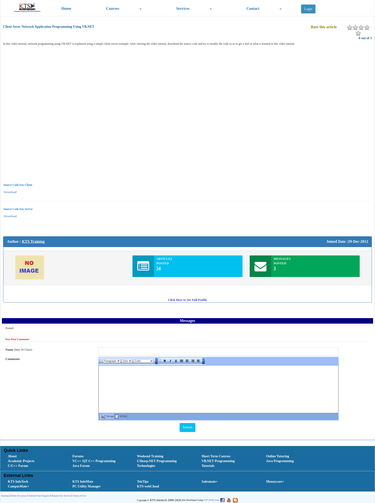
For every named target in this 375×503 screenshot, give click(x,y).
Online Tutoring (277, 456)
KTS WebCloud (211, 500)
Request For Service (60, 495)
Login (308, 9)
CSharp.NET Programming (157, 461)
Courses (112, 8)
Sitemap (5, 495)
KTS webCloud (148, 486)
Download (10, 192)
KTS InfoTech (18, 481)
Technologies (146, 466)
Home (66, 8)
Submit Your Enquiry (38, 495)
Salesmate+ (210, 481)
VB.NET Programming (218, 461)
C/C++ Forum (18, 466)
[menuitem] (35, 456)
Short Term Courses (216, 456)
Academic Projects (21, 461)
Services (182, 8)
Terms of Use (79, 495)
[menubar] (189, 461)
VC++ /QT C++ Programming (94, 461)
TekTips (143, 481)
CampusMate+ (18, 486)
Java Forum (81, 466)
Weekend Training (150, 456)
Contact (252, 8)
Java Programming (280, 461)
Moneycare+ (275, 481)
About (12, 456)
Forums (78, 456)
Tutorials (208, 466)
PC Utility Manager (86, 486)
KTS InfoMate (83, 481)
